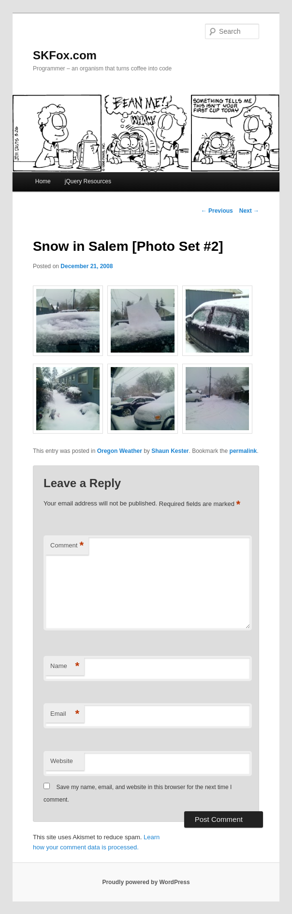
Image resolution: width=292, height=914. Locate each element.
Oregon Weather (119, 451)
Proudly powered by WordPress (146, 882)
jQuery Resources (88, 181)
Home (43, 181)
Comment (67, 546)
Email (64, 714)
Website (61, 760)
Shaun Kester (170, 451)
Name (64, 666)
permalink (243, 451)
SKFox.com (65, 55)
